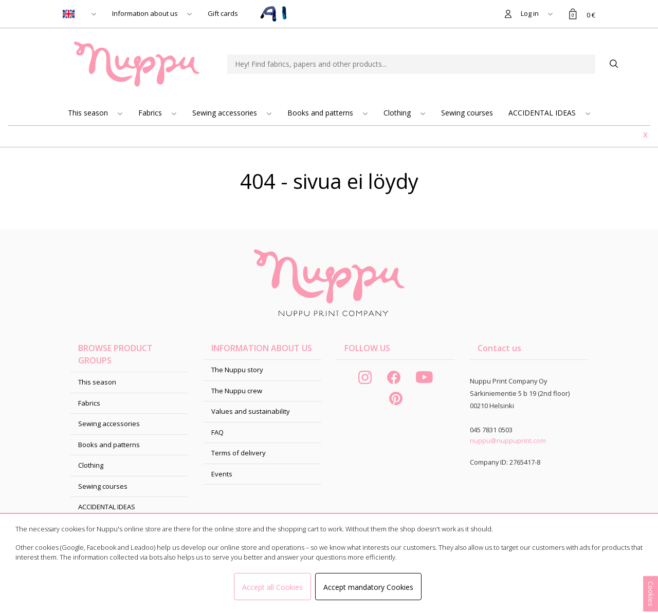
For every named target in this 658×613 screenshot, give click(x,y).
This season (89, 113)
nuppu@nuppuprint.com (508, 440)
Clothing (398, 113)
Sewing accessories (225, 113)
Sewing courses (467, 113)
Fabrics (151, 113)
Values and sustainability (250, 411)
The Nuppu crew (236, 390)
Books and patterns (321, 113)
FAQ (217, 432)
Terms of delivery (238, 452)
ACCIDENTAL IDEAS (543, 113)
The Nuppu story (237, 369)
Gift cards (223, 13)
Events (221, 473)
